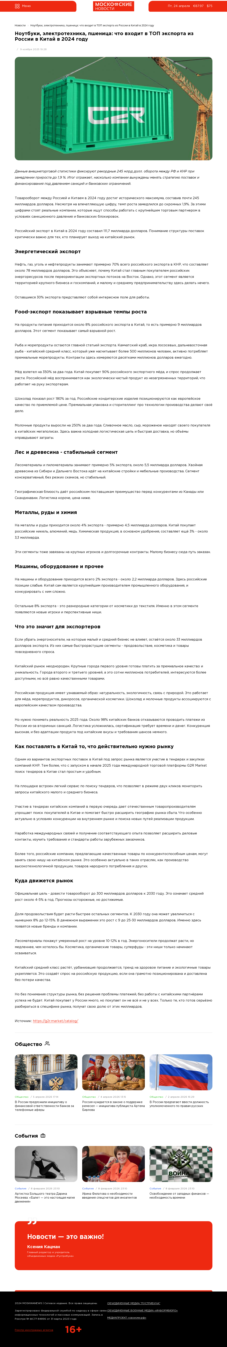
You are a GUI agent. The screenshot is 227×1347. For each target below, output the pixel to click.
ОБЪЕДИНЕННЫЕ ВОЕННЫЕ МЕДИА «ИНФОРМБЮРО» (142, 1310)
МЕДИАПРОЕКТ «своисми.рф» (126, 1318)
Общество (22, 1097)
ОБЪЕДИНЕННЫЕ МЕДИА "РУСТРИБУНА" (133, 1303)
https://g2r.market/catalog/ (55, 1021)
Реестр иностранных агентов (34, 1330)
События (20, 1189)
